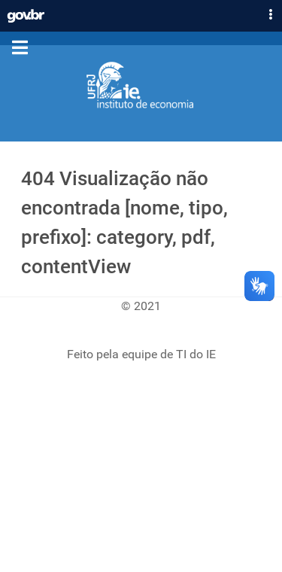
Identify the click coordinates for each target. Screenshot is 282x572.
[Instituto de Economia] (140, 85)
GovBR (25, 12)
